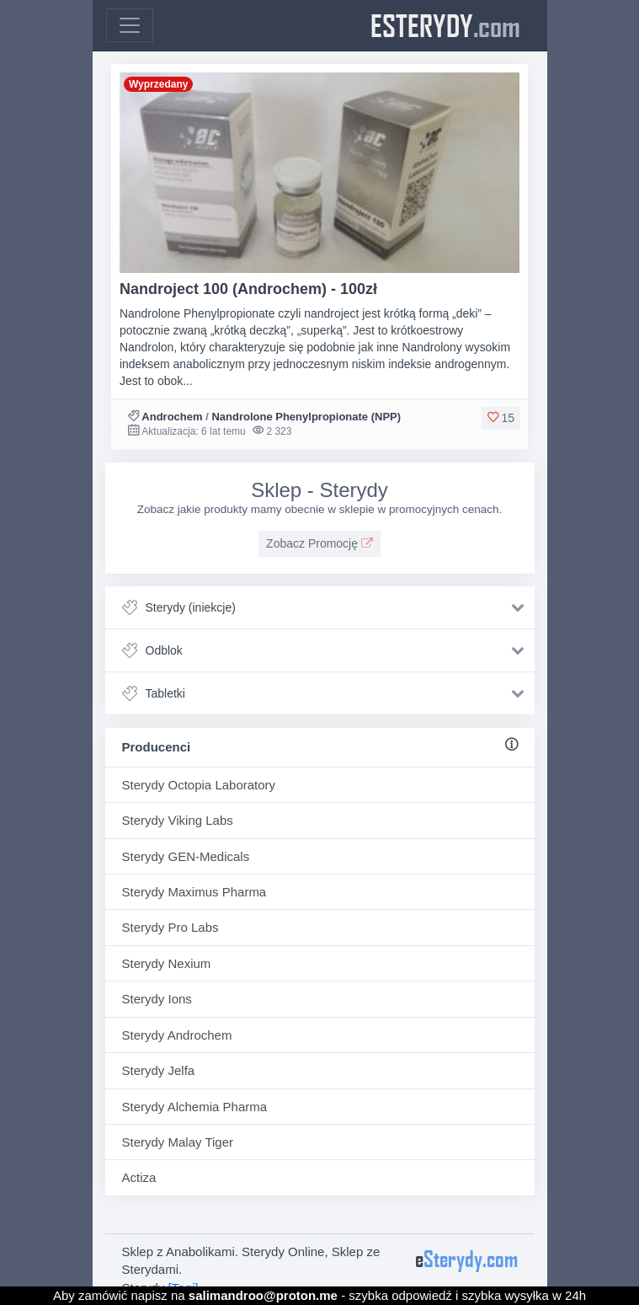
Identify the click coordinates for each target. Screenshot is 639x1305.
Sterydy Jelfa (158, 1070)
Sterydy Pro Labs (170, 927)
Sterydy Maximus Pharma (194, 892)
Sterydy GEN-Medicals (186, 856)
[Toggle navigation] (129, 25)
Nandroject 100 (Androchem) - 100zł (248, 289)
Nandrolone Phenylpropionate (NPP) (306, 416)
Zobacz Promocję (319, 543)
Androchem (171, 416)
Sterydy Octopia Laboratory (199, 785)
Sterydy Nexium (166, 963)
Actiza (139, 1177)
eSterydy (445, 25)
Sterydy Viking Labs (177, 820)
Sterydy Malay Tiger (178, 1142)
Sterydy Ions (157, 999)
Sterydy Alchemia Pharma (195, 1106)
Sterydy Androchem (177, 1035)
